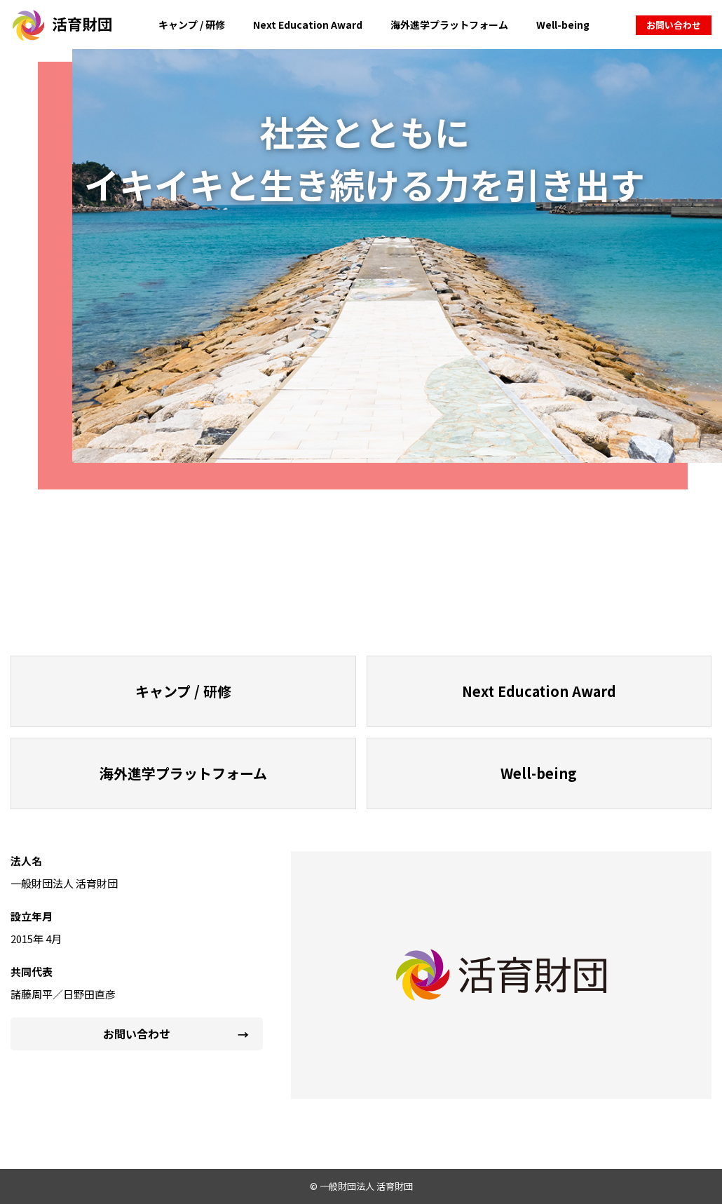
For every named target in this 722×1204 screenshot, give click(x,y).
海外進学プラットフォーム (449, 25)
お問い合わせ (673, 25)
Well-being (563, 25)
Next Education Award (307, 25)
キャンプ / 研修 (191, 25)
